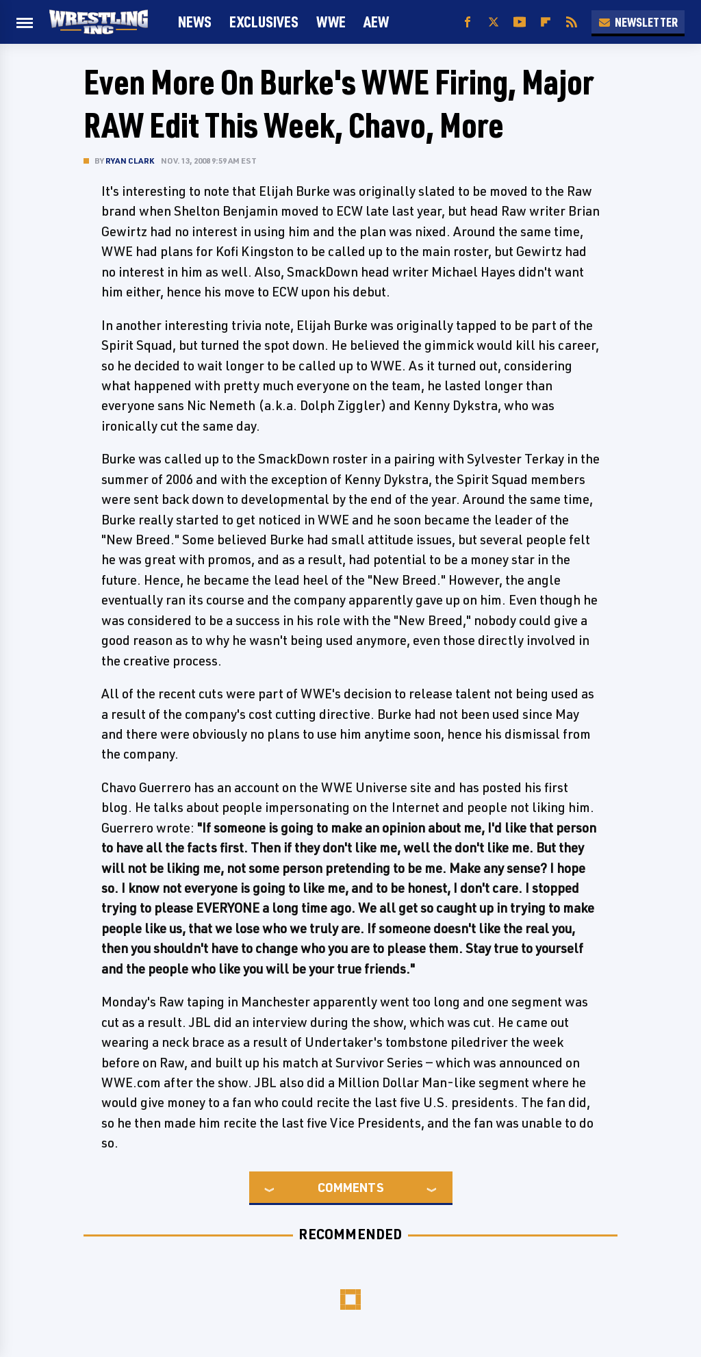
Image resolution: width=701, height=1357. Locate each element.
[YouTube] (519, 22)
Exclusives (263, 21)
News (195, 21)
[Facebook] (467, 22)
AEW (376, 21)
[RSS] (571, 22)
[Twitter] (493, 22)
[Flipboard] (545, 22)
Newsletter (638, 21)
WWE (331, 21)
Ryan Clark (129, 160)
